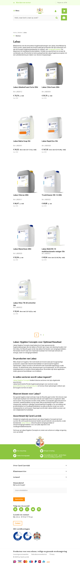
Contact (17, 523)
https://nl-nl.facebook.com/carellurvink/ (21, 509)
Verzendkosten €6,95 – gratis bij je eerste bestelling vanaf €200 (55, 456)
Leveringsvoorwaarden (20, 554)
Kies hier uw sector (23, 2)
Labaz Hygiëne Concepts (21, 380)
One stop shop (21, 451)
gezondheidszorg (19, 386)
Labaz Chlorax (26, 423)
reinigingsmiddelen (54, 49)
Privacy (52, 554)
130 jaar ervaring (49, 451)
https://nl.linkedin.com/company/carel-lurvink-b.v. (15, 509)
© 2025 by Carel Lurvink (21, 557)
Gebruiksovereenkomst (39, 554)
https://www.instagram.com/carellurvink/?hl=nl (27, 509)
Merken (18, 36)
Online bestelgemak (23, 455)
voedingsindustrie (31, 386)
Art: (17, 92)
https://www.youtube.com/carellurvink (33, 509)
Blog (39, 509)
